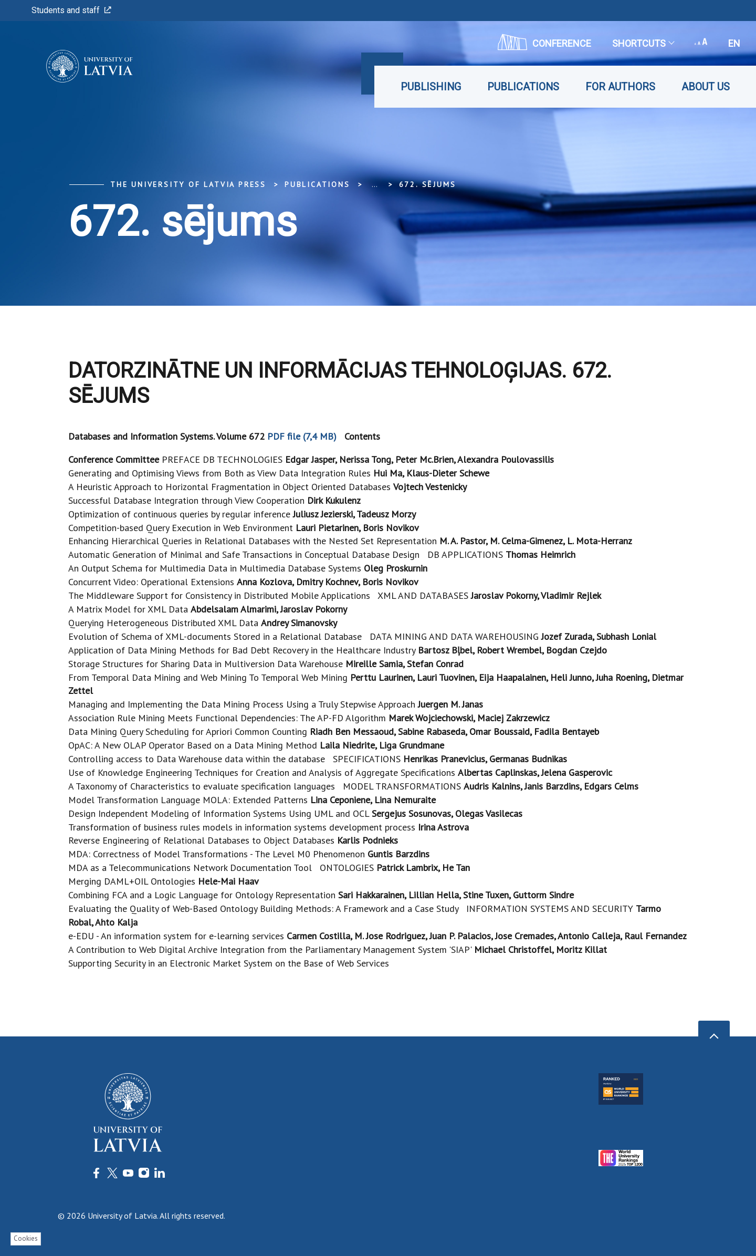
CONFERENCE (544, 42)
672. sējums (427, 184)
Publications (523, 86)
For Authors (620, 86)
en (734, 43)
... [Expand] (374, 184)
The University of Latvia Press (188, 184)
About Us (705, 86)
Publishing (431, 86)
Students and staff (71, 10)
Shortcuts (643, 43)
